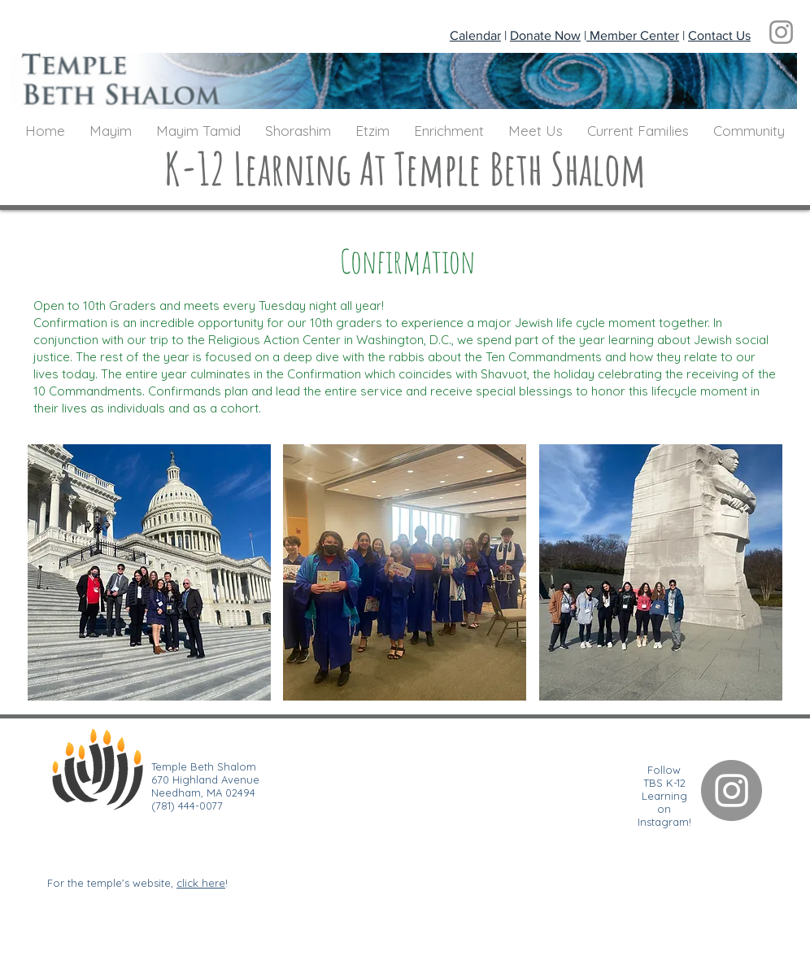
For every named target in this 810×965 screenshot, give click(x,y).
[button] (110, 131)
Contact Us (719, 35)
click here (200, 882)
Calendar (475, 35)
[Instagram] (781, 32)
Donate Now (545, 35)
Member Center (632, 35)
